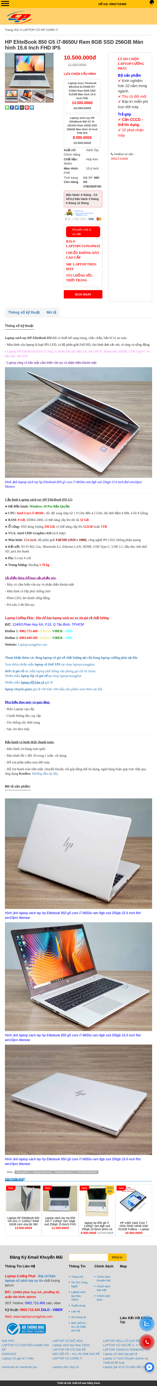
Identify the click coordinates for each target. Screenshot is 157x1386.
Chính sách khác (103, 1297)
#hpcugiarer (22, 1172)
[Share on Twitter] (17, 107)
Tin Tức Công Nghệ (79, 1284)
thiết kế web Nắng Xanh (86, 1383)
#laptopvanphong (42, 1172)
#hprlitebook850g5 (87, 1172)
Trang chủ (12, 29)
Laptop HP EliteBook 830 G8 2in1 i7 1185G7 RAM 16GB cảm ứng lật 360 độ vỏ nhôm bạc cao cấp (23, 1223)
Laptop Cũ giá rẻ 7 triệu (18, 1358)
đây (135, 657)
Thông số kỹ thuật (24, 312)
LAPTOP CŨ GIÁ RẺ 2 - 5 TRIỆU (125, 1345)
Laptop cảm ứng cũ (66, 1367)
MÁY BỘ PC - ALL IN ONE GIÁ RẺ (79, 1327)
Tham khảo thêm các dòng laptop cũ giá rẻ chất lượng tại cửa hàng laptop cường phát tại (68, 657)
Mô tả (51, 312)
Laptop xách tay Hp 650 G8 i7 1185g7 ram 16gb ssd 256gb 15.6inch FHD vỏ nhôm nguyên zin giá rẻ (60, 1224)
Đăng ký (117, 1257)
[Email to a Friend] (22, 107)
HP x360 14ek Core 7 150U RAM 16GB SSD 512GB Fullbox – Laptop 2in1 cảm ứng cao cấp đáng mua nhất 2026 (133, 1229)
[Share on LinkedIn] (32, 107)
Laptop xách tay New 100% (78, 1296)
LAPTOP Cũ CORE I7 (67, 1358)
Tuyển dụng (78, 1305)
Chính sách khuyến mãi (103, 1278)
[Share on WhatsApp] (7, 107)
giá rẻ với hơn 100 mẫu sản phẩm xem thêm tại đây (54, 689)
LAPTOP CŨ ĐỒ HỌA (68, 1340)
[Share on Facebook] (12, 107)
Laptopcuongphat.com (32, 644)
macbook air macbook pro (19, 1367)
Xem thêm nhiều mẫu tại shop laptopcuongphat (50, 664)
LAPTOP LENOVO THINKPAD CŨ (126, 1349)
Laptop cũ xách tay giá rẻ (120, 1354)
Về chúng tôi (78, 1317)
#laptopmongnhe (64, 1172)
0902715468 (117, 4)
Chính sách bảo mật (103, 1288)
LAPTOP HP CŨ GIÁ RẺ (69, 1349)
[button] (50, 56)
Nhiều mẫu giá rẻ (29, 682)
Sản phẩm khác (15, 1179)
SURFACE (9, 1354)
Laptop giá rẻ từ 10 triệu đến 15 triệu (128, 1367)
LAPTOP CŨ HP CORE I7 (40, 29)
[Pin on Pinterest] (27, 107)
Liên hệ (75, 1311)
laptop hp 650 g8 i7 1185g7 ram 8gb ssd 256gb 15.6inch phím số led (97, 1227)
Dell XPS (8, 1340)
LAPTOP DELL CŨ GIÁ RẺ (121, 1340)
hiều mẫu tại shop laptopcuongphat (44, 676)
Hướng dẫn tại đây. (45, 773)
